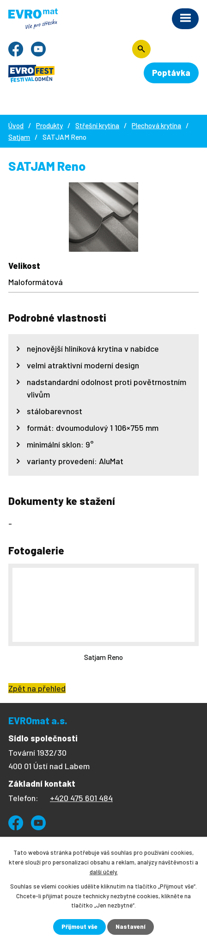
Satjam (19, 137)
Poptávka (171, 73)
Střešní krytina (97, 125)
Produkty (49, 125)
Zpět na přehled (37, 688)
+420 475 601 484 (81, 798)
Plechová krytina (156, 125)
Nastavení (131, 926)
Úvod (16, 125)
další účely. (104, 872)
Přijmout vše (79, 926)
